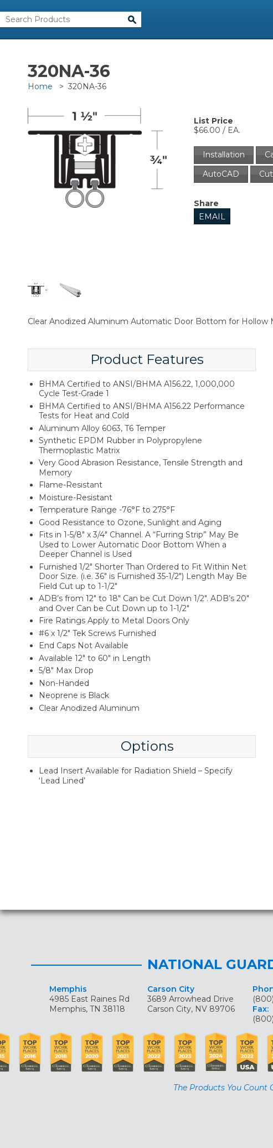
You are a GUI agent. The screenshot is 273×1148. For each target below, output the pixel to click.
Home (40, 86)
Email (212, 217)
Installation (224, 155)
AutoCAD (221, 174)
